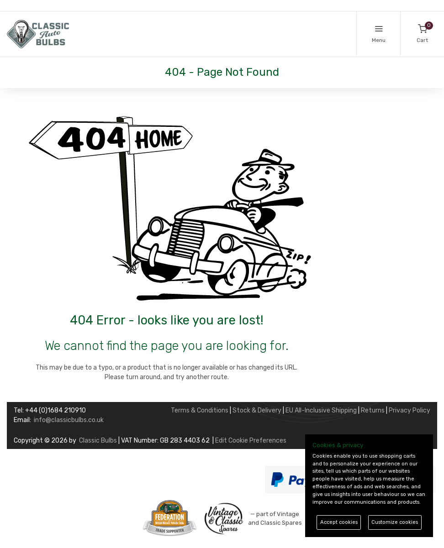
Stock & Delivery (257, 410)
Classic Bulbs (98, 440)
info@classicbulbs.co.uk (69, 420)
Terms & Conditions (199, 410)
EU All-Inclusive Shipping (321, 410)
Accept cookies (339, 522)
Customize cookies (394, 522)
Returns (373, 410)
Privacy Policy (409, 410)
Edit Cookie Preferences (250, 440)
